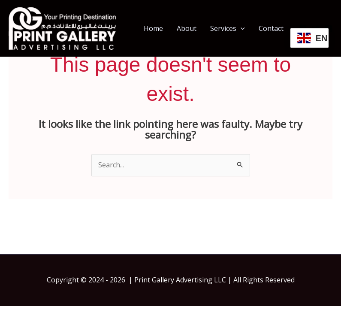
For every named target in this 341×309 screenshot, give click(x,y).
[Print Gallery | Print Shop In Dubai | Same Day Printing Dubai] (62, 27)
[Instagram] (328, 29)
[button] (240, 28)
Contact (271, 28)
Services (227, 28)
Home (153, 28)
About (186, 28)
